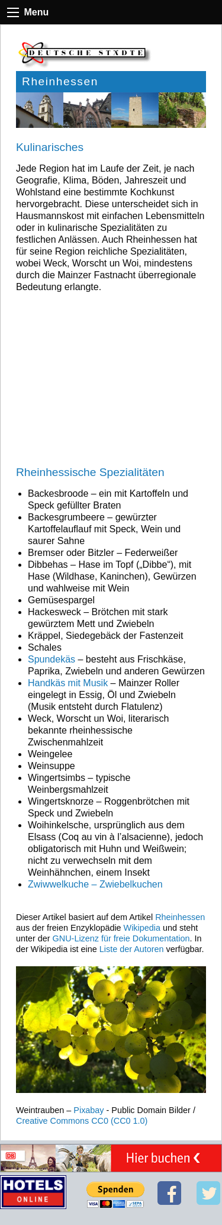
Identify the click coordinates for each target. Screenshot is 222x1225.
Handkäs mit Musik (68, 683)
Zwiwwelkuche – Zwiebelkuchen (95, 884)
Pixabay (88, 1110)
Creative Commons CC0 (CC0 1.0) (81, 1121)
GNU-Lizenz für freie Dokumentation (121, 938)
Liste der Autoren (131, 949)
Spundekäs (51, 659)
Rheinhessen (180, 917)
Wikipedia (142, 928)
